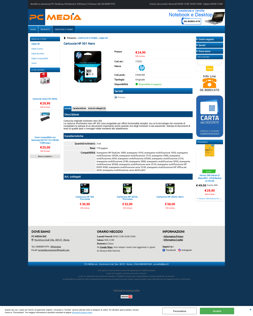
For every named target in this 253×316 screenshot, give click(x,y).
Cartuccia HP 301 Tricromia (85, 198)
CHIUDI (250, 309)
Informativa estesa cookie (82, 312)
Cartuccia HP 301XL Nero (170, 197)
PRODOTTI (45, 29)
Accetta (217, 311)
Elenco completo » (45, 156)
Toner (34, 63)
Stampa (121, 97)
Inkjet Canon (37, 48)
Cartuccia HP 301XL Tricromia (127, 198)
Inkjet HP (35, 43)
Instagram (187, 249)
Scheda (67, 108)
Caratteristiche (79, 108)
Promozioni (202, 142)
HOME (33, 29)
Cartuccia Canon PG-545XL (45, 98)
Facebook (171, 249)
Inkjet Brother (37, 53)
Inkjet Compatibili (39, 58)
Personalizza (179, 311)
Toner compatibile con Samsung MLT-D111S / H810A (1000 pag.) (45, 140)
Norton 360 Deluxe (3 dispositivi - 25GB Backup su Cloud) (210, 178)
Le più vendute (38, 69)
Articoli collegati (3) (97, 108)
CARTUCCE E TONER (64, 29)
